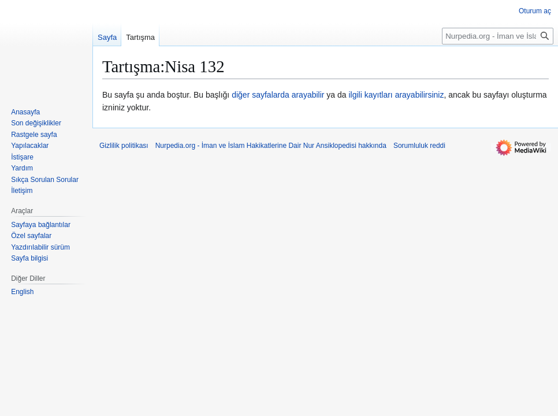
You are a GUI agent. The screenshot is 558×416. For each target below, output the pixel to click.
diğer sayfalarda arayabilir (278, 94)
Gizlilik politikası (123, 146)
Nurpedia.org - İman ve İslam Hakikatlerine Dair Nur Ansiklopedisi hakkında (270, 146)
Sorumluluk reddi (419, 146)
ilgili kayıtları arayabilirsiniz (396, 94)
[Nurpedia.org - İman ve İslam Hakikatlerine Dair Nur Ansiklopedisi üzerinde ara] (497, 36)
